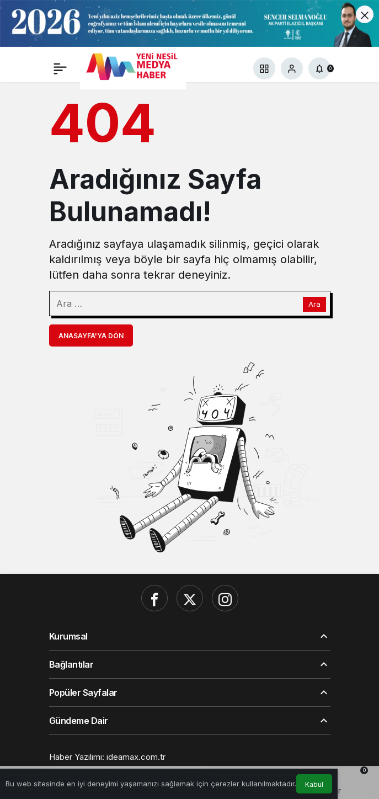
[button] (264, 68)
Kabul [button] (314, 784)
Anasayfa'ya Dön (91, 336)
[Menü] (60, 68)
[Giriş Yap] (292, 68)
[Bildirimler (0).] (319, 68)
